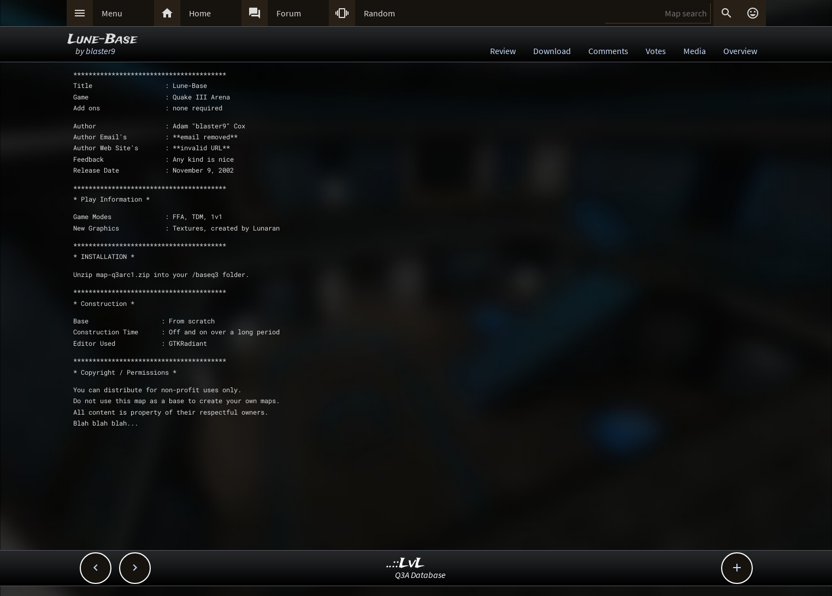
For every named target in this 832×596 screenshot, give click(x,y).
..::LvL (405, 563)
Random (379, 13)
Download (552, 50)
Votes (656, 50)
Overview (740, 50)
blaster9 (100, 50)
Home (200, 13)
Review (503, 50)
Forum (288, 13)
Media (694, 50)
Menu (112, 13)
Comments (608, 50)
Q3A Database (420, 574)
